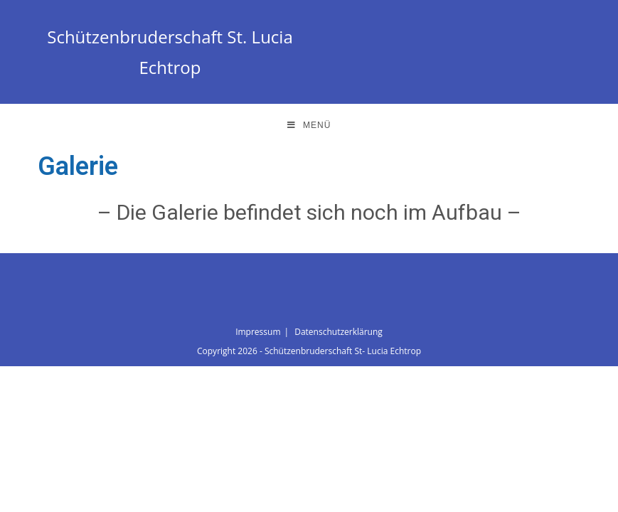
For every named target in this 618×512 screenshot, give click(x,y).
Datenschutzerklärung (338, 332)
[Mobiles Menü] (309, 125)
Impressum (257, 332)
